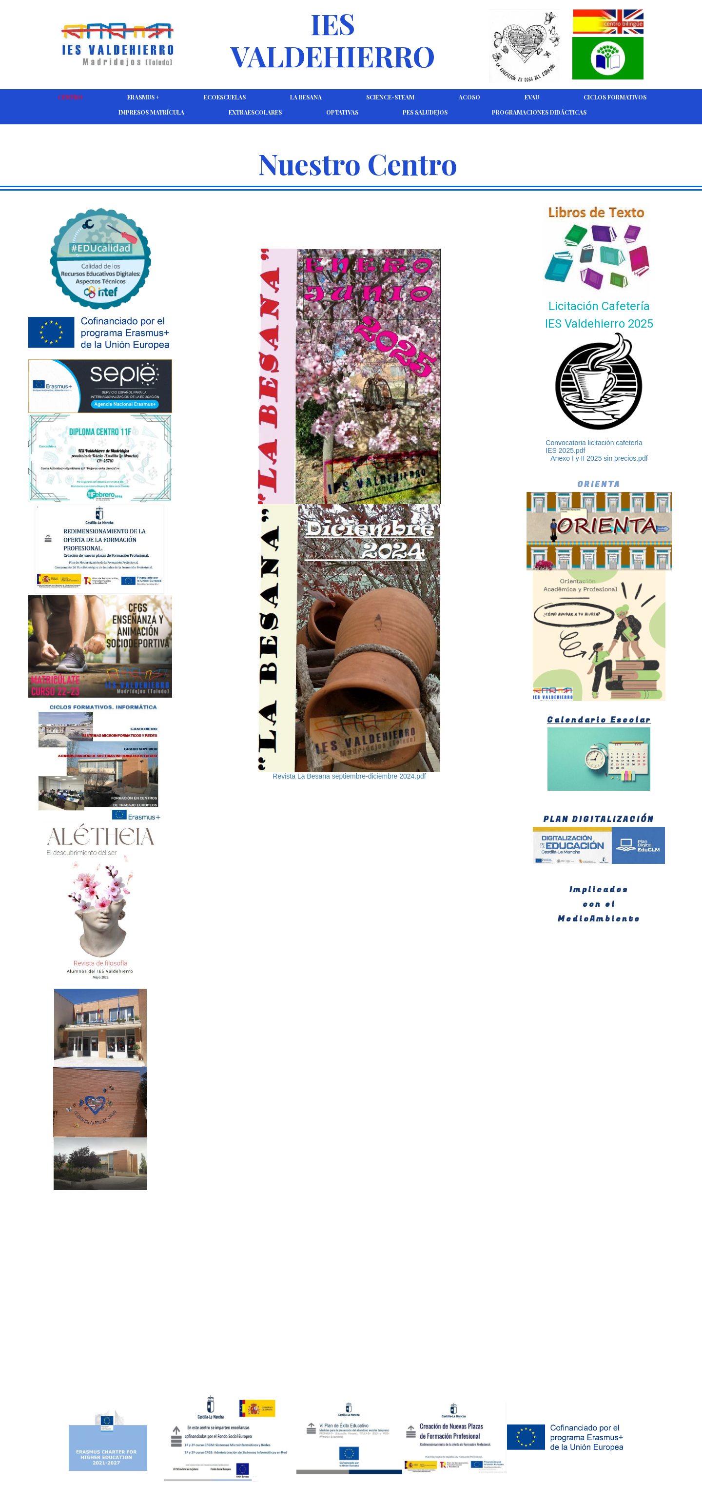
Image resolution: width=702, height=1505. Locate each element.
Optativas (342, 112)
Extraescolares (255, 112)
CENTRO (70, 97)
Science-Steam (390, 97)
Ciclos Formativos (615, 97)
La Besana (306, 97)
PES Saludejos (425, 112)
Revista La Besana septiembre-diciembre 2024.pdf (349, 776)
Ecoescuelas (225, 97)
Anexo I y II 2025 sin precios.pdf (598, 458)
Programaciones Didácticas (539, 112)
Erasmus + (143, 97)
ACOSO (469, 97)
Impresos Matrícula (151, 112)
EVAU (532, 97)
